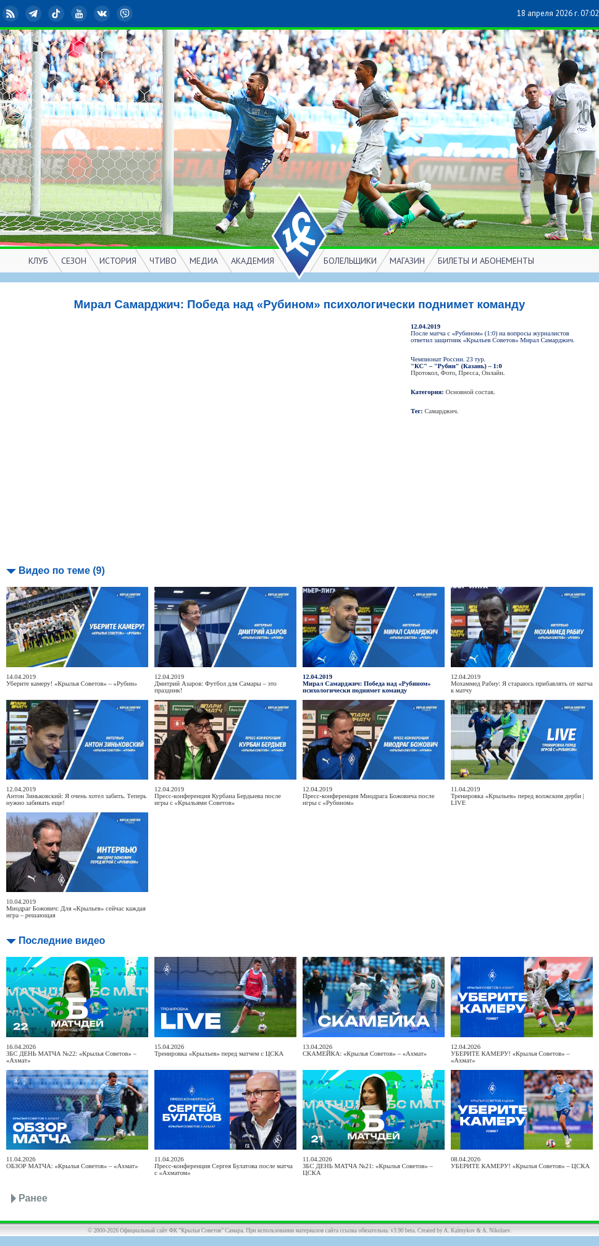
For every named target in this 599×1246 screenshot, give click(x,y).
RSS (11, 14)
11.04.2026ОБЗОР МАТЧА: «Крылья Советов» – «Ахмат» (72, 1162)
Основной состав (470, 392)
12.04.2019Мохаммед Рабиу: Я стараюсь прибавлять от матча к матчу (522, 683)
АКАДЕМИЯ (252, 260)
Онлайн (492, 372)
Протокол (424, 372)
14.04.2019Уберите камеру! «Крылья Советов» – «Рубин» (71, 680)
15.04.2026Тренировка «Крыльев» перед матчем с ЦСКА (218, 1050)
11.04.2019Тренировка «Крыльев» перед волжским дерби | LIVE (517, 796)
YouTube (80, 14)
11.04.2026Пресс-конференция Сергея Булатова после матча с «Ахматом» (223, 1166)
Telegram (34, 14)
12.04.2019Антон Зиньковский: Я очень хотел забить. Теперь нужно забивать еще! (76, 796)
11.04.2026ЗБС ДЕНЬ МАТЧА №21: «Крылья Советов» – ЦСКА (368, 1166)
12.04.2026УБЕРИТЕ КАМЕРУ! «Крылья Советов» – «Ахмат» (510, 1053)
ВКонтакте (103, 14)
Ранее (33, 1198)
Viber (126, 14)
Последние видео (62, 940)
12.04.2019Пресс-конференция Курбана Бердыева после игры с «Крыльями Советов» (217, 796)
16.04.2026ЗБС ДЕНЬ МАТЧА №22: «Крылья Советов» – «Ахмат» (71, 1053)
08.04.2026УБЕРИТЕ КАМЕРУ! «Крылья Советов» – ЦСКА (520, 1162)
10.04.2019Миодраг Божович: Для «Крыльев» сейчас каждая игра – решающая (76, 908)
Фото (448, 372)
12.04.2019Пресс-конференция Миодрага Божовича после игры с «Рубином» (369, 796)
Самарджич (441, 411)
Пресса (468, 372)
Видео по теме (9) (62, 570)
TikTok (57, 14)
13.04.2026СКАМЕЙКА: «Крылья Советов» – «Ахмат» (365, 1050)
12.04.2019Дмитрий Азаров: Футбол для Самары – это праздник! (215, 683)
